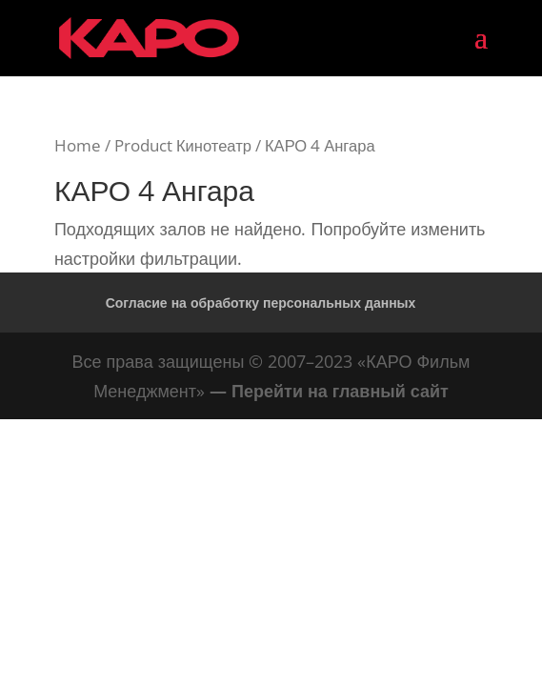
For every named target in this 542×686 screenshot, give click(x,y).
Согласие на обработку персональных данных (261, 302)
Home (77, 145)
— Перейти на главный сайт (329, 390)
